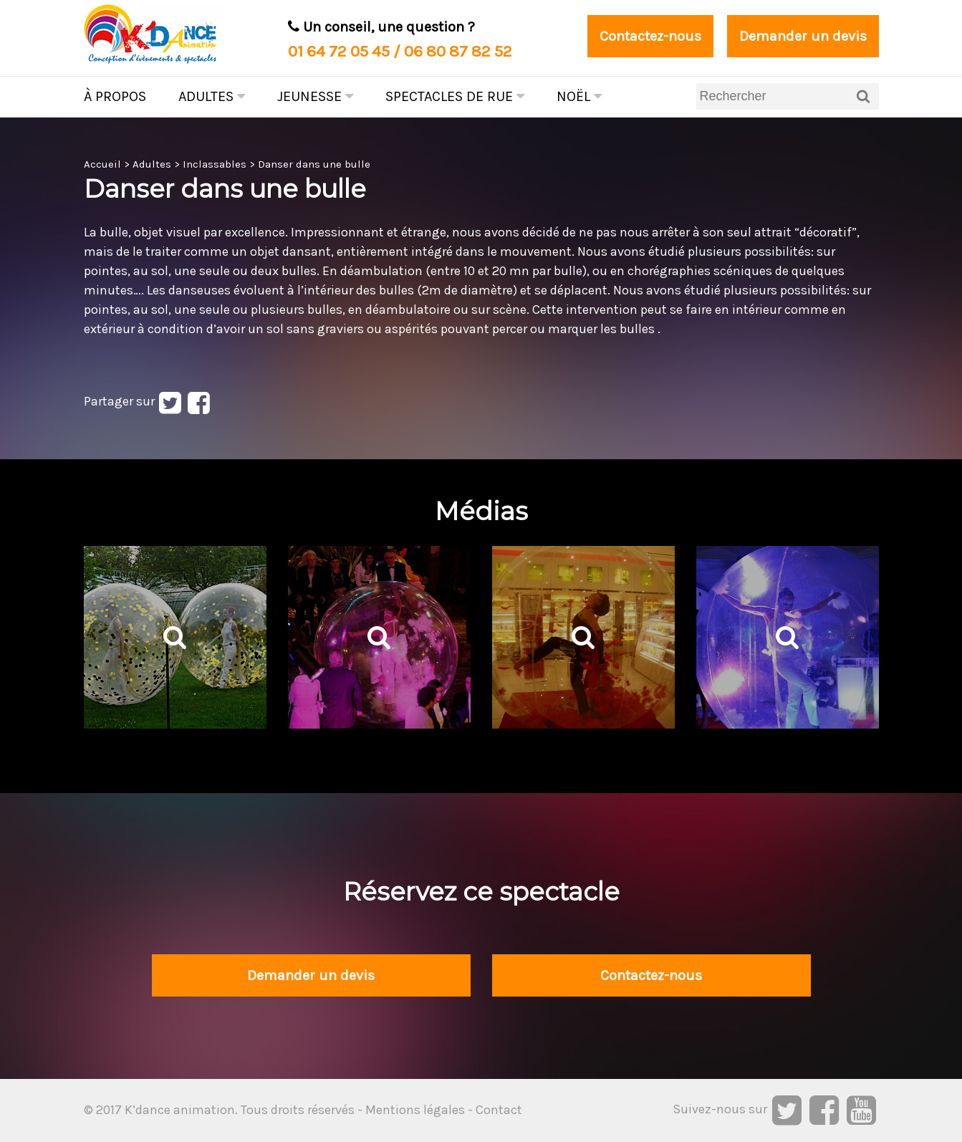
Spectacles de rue (454, 96)
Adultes (211, 96)
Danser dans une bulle (314, 164)
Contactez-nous (650, 36)
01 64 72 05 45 (339, 51)
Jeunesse (315, 96)
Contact (499, 1110)
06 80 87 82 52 (458, 51)
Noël (579, 96)
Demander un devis (803, 36)
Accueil (102, 164)
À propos (115, 96)
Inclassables (214, 164)
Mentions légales (415, 1110)
